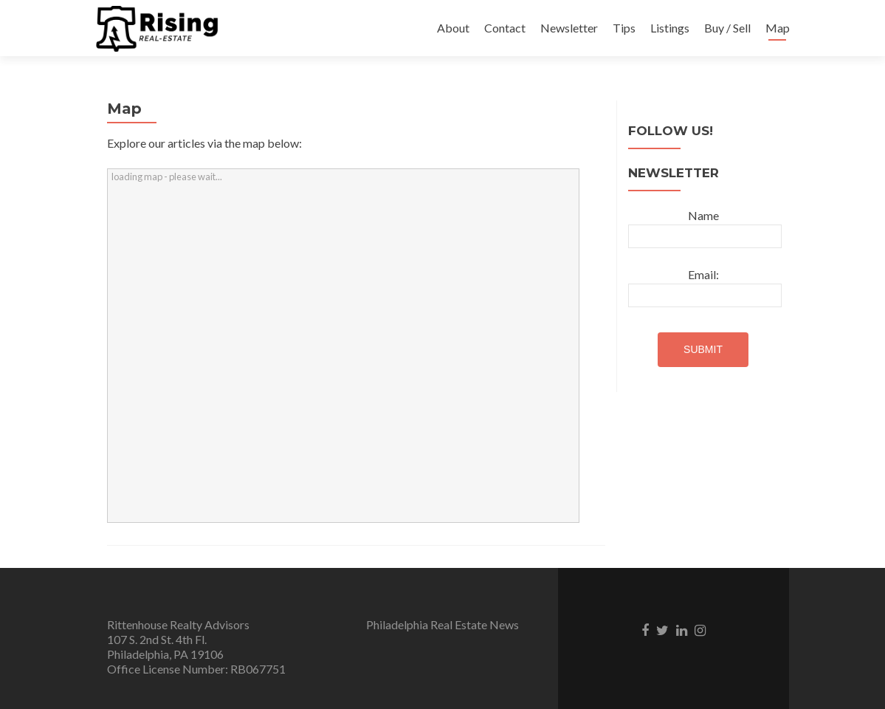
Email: (703, 274)
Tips (624, 28)
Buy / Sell (727, 28)
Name (703, 215)
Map (777, 28)
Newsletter (569, 28)
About (453, 28)
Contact (505, 28)
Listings (669, 28)
